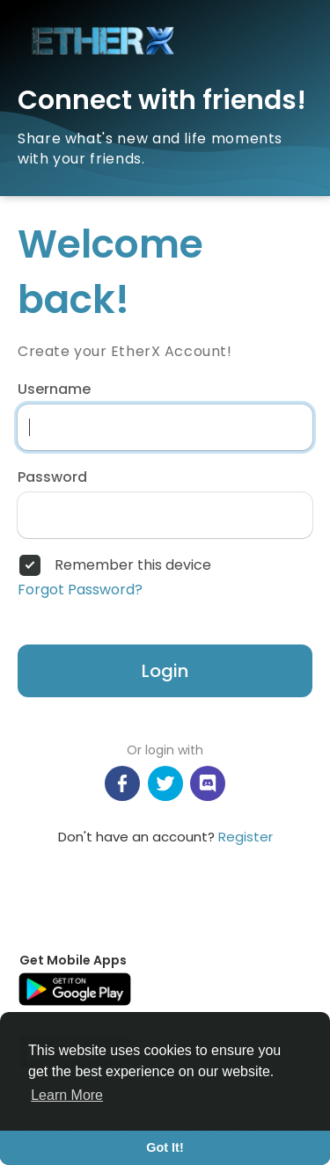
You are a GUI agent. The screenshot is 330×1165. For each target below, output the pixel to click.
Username (54, 389)
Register (245, 836)
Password (52, 477)
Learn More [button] (67, 1095)
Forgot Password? (80, 590)
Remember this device (133, 565)
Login (165, 671)
